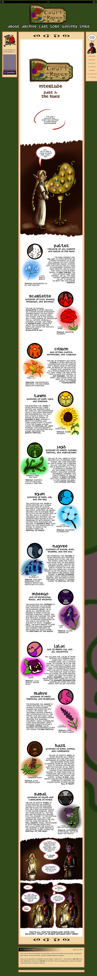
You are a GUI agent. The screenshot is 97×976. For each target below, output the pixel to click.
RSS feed (91, 56)
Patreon (91, 67)
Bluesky (91, 60)
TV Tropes (92, 77)
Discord (91, 63)
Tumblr (92, 70)
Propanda (52, 974)
